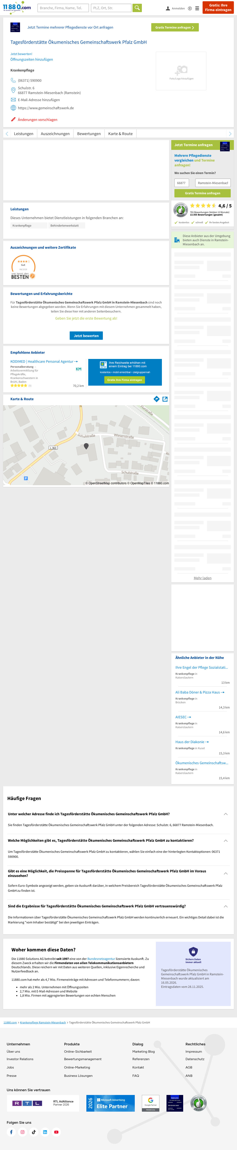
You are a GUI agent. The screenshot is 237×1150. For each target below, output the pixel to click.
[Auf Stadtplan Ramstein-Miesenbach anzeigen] (165, 398)
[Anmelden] (177, 8)
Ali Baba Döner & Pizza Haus (197, 692)
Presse (11, 1076)
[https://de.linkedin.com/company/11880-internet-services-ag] (45, 1132)
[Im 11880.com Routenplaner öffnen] (157, 398)
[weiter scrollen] (230, 133)
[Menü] (199, 8)
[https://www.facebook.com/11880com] (11, 1132)
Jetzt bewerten (86, 335)
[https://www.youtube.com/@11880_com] (56, 1132)
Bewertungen (89, 133)
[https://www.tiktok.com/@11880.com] (33, 1132)
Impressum (193, 1051)
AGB (188, 1067)
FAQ (135, 1076)
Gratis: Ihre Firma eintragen (218, 7)
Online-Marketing (77, 1067)
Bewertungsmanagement (83, 1059)
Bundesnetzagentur (101, 959)
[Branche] (63, 8)
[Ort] (111, 8)
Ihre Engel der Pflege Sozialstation (202, 667)
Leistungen (23, 133)
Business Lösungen (78, 1076)
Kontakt (138, 1067)
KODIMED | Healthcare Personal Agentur (41, 361)
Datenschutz (194, 1059)
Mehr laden (203, 578)
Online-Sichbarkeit (78, 1051)
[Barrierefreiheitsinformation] (191, 8)
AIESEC (181, 717)
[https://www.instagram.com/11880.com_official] (22, 1132)
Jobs (10, 1067)
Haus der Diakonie (189, 741)
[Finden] (137, 8)
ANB (188, 1076)
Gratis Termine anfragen (175, 27)
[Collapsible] (225, 814)
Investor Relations (20, 1059)
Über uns (13, 1051)
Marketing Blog (143, 1051)
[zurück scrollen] (6, 133)
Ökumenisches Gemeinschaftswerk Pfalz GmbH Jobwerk (202, 762)
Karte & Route (120, 133)
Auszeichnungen (55, 133)
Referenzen (140, 1059)
